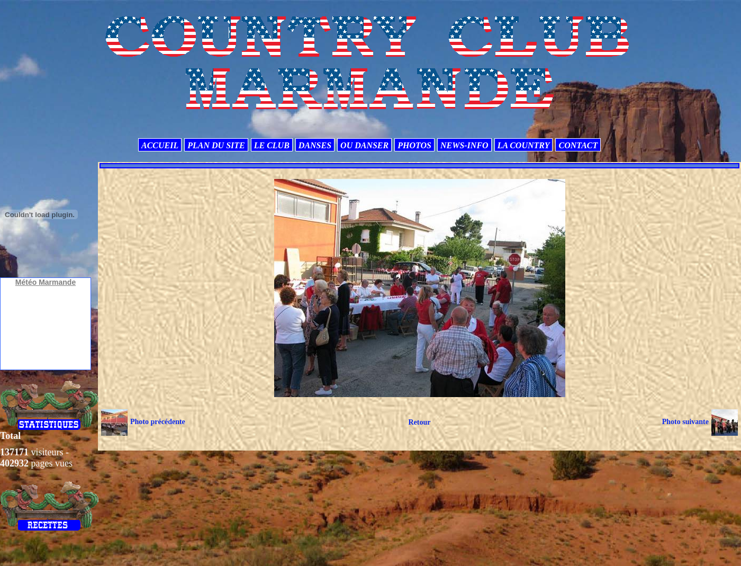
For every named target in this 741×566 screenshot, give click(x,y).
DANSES (315, 145)
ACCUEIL (159, 145)
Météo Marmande (45, 282)
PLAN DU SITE (216, 145)
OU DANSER (364, 145)
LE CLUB (272, 145)
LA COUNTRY (524, 145)
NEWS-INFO (464, 145)
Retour (419, 422)
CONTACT (578, 145)
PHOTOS (414, 145)
